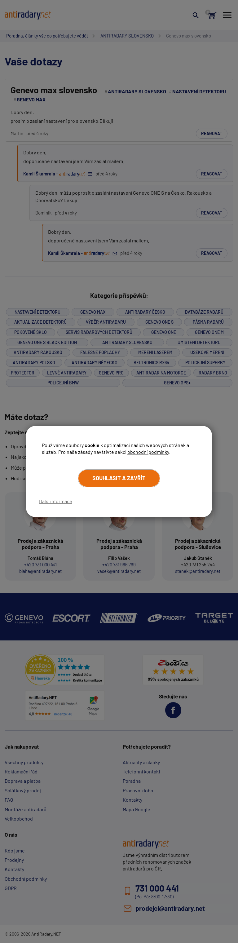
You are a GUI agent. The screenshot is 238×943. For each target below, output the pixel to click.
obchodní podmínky (148, 452)
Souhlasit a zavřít (119, 478)
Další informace (55, 501)
